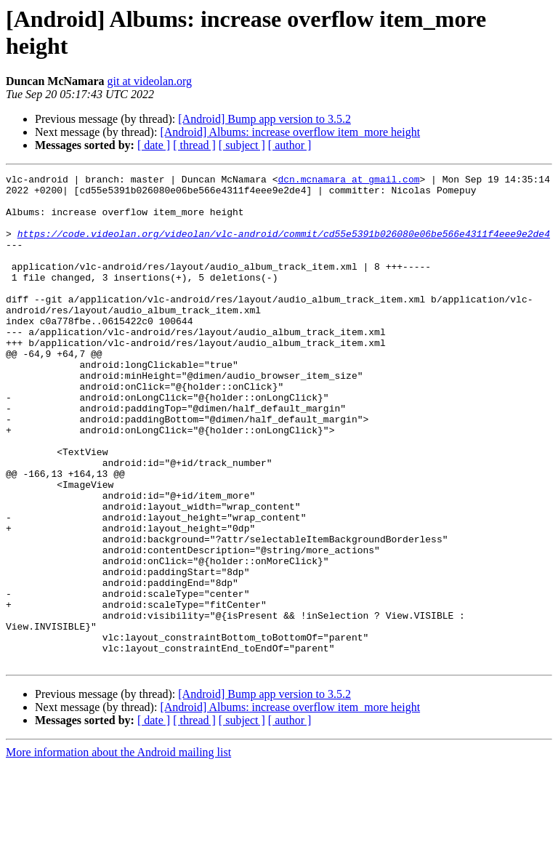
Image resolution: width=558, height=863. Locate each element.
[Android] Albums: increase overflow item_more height (290, 132)
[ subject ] (242, 145)
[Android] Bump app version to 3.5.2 (264, 119)
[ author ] (290, 145)
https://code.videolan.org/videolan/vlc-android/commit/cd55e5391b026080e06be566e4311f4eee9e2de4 (283, 246)
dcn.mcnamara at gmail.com (348, 181)
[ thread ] (194, 145)
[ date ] (153, 145)
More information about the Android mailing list (118, 850)
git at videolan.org (150, 81)
